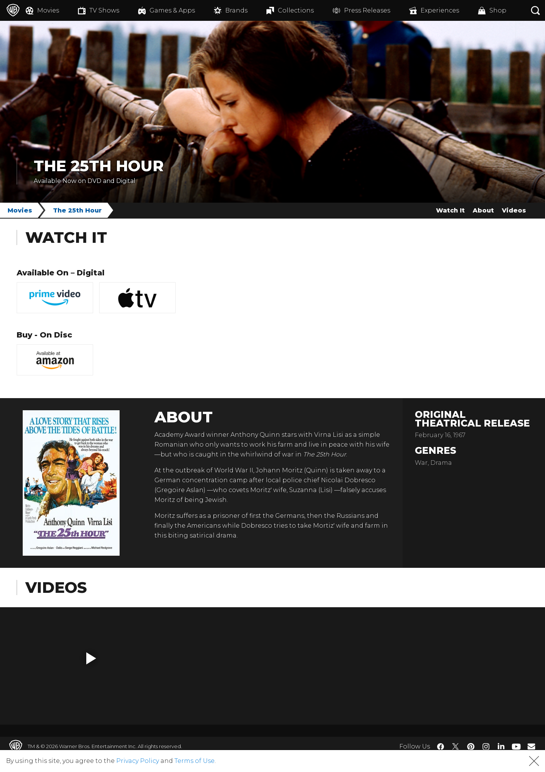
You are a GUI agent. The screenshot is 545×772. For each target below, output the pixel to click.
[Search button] (535, 10)
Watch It (450, 210)
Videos (514, 210)
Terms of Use (194, 760)
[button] (91, 658)
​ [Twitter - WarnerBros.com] (455, 746)
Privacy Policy (137, 760)
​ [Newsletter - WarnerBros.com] (531, 746)
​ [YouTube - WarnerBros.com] (516, 746)
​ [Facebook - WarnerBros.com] (440, 746)
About (483, 210)
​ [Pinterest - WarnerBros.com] (470, 746)
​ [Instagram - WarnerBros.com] (485, 746)
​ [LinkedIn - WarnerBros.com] (501, 746)
